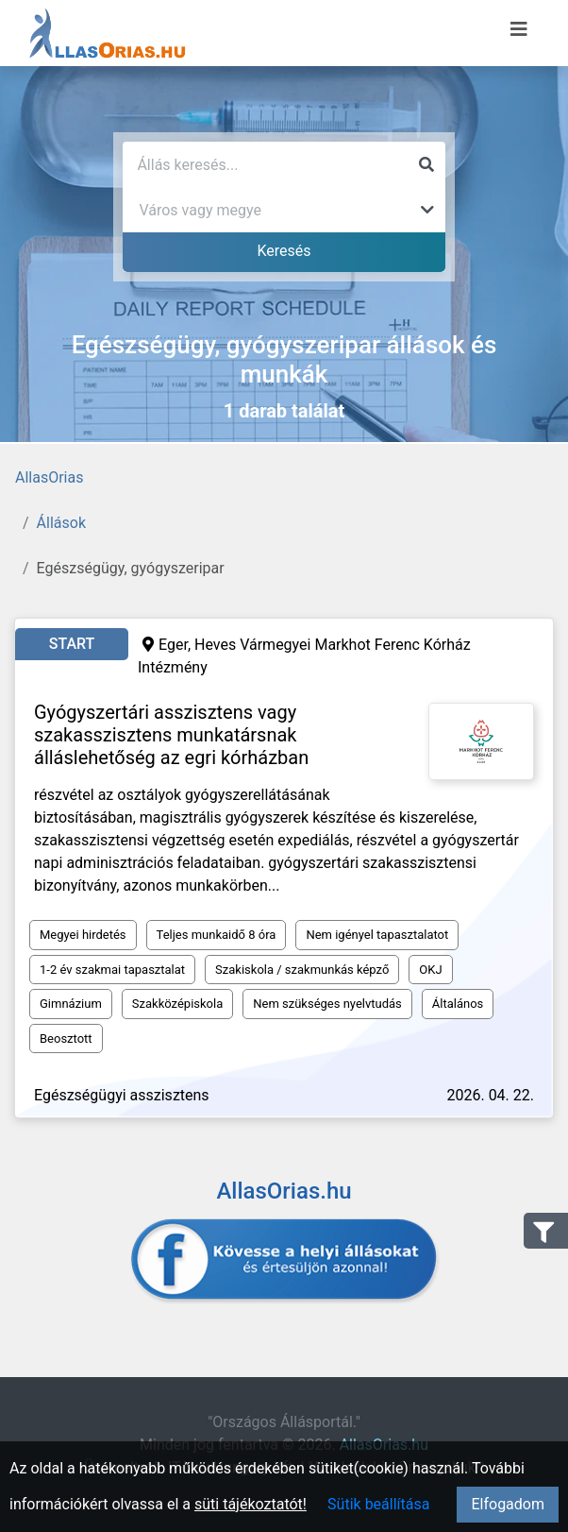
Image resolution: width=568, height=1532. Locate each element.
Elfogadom (507, 1504)
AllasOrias (49, 477)
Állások (61, 523)
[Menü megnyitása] (519, 29)
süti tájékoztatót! (250, 1504)
